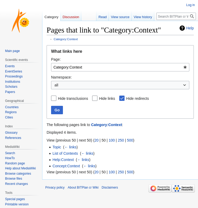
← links (71, 147)
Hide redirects (137, 98)
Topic (56, 147)
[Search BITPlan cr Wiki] (176, 16)
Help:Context (63, 160)
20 (97, 140)
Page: (56, 59)
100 (112, 140)
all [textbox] (56, 85)
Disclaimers (110, 187)
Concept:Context (66, 166)
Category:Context (66, 39)
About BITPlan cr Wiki (83, 187)
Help (190, 28)
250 (121, 140)
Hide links (107, 98)
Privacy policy (55, 187)
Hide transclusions (73, 98)
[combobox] (120, 67)
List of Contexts (65, 153)
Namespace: (61, 77)
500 (130, 140)
